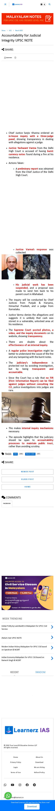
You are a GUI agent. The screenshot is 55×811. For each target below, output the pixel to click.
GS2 (10, 30)
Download (32, 806)
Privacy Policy (15, 762)
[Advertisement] (27, 90)
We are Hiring (39, 767)
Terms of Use (16, 772)
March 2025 (19, 30)
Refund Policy (39, 772)
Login (15, 767)
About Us (39, 757)
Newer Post (27, 472)
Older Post (27, 479)
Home (3, 30)
